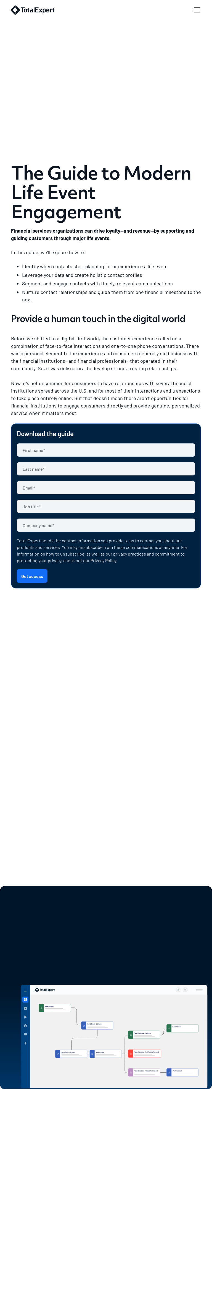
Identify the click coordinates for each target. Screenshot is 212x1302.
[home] (32, 10)
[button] (196, 10)
